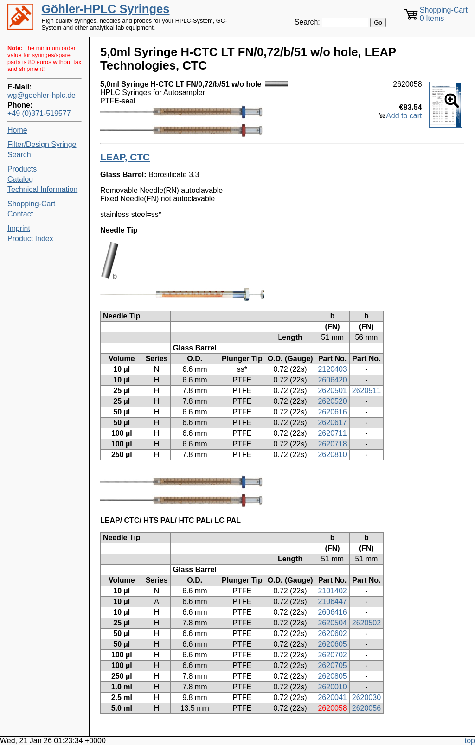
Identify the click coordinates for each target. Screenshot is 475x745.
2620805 (332, 676)
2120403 (332, 369)
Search (19, 155)
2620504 (332, 623)
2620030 (366, 697)
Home (17, 130)
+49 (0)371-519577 (39, 113)
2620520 (332, 401)
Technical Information (42, 189)
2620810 (332, 454)
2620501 (332, 391)
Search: (307, 22)
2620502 (366, 623)
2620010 (332, 687)
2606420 (332, 380)
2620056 (366, 708)
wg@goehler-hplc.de (41, 95)
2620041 (332, 697)
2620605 (332, 644)
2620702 (332, 655)
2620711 (332, 433)
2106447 (332, 601)
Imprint (18, 228)
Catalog (20, 179)
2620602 (332, 633)
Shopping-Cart (31, 204)
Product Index (30, 238)
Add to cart (404, 116)
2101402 (332, 591)
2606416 (332, 612)
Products (22, 169)
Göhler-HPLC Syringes (106, 8)
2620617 (332, 423)
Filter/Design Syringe (42, 144)
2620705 (332, 665)
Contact (20, 214)
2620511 (366, 391)
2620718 (332, 444)
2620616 (332, 412)
